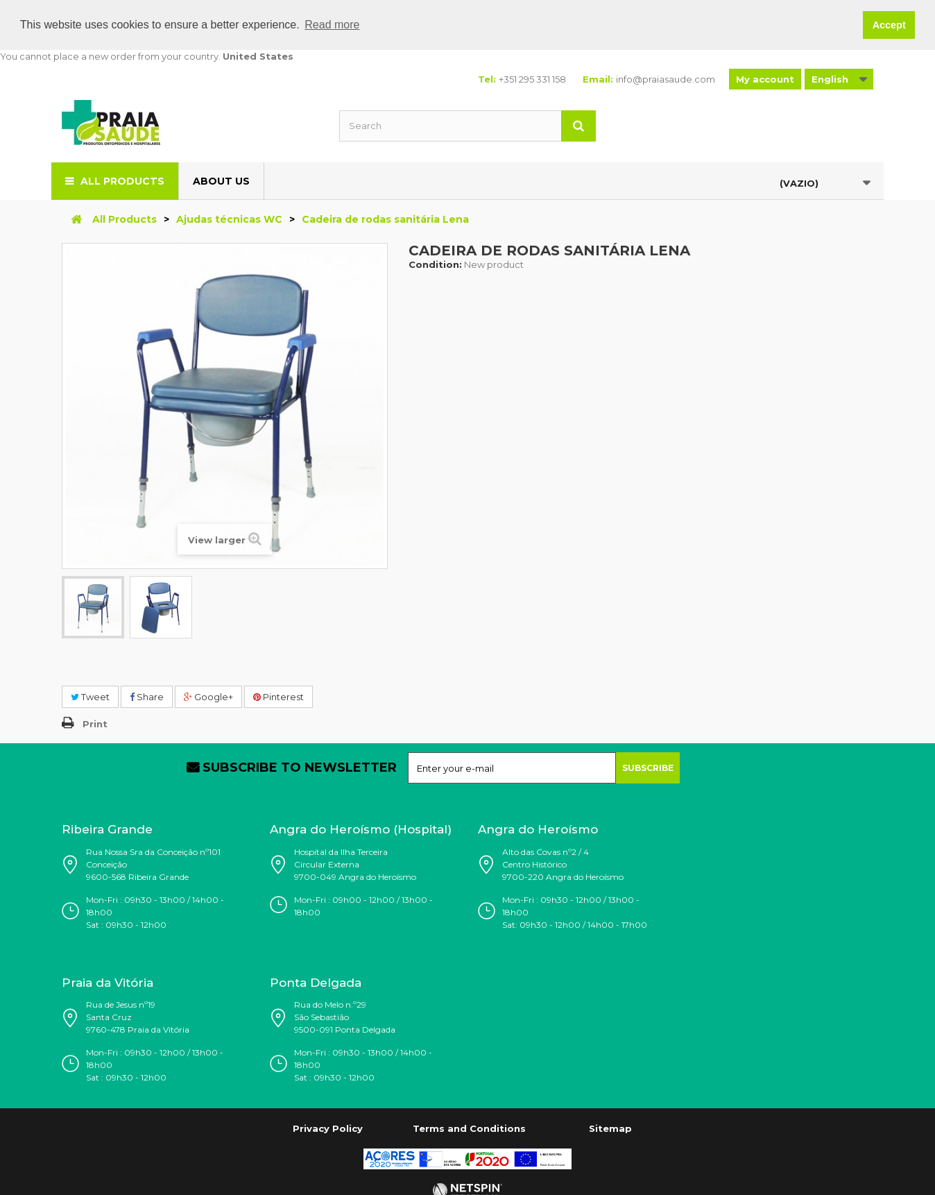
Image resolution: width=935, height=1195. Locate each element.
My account (765, 78)
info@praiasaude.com (665, 78)
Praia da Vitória (107, 982)
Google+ (208, 696)
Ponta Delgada (315, 982)
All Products (122, 180)
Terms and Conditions (469, 1128)
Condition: (435, 263)
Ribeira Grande (107, 829)
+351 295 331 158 (532, 78)
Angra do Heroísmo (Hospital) (361, 829)
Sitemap (610, 1128)
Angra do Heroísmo (538, 829)
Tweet (90, 696)
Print (95, 723)
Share (147, 696)
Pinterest (278, 696)
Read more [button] (331, 25)
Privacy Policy (328, 1128)
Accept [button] (889, 25)
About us (221, 180)
